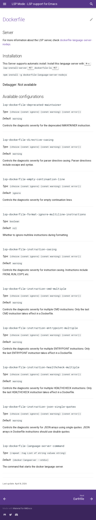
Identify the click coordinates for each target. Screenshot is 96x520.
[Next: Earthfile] (59, 497)
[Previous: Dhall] (12, 497)
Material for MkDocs (22, 508)
